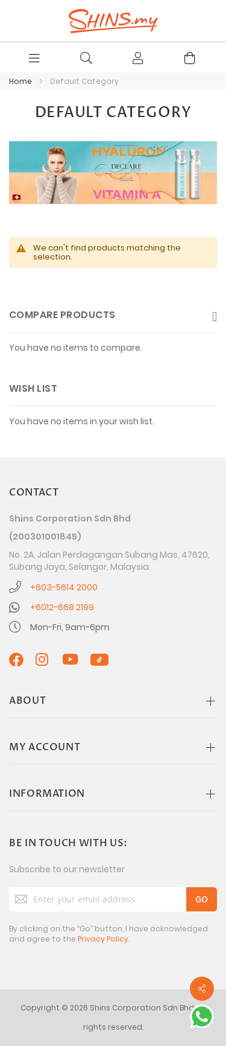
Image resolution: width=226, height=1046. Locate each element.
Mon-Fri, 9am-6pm (70, 627)
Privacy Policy (103, 939)
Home (21, 81)
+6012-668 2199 (62, 607)
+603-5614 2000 (64, 587)
